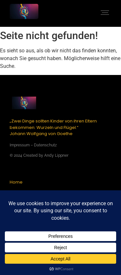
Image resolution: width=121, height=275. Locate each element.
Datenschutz (45, 145)
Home (16, 182)
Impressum (20, 145)
